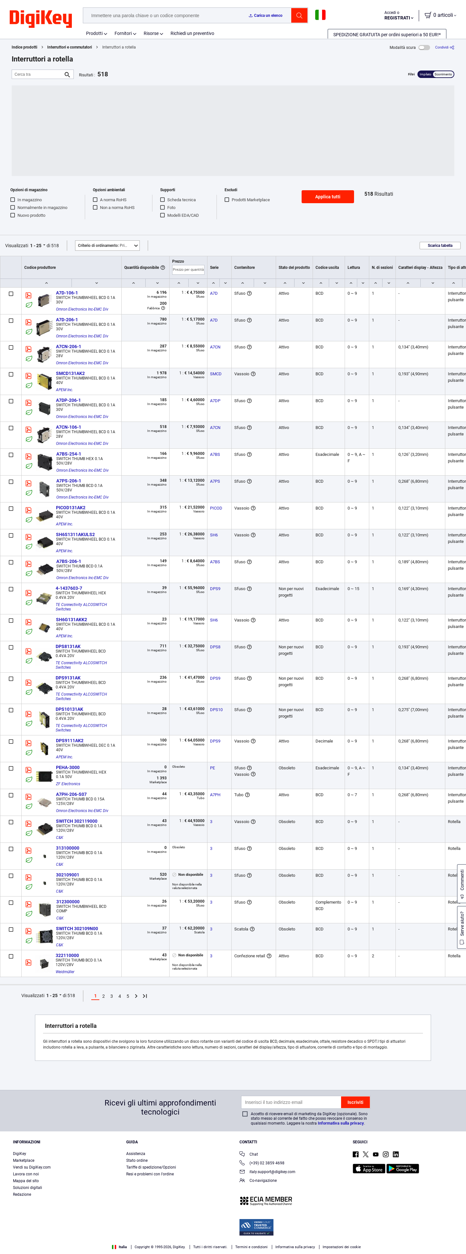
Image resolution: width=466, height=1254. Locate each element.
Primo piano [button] (108, 245)
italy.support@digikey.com (267, 1172)
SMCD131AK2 (70, 373)
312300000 (68, 901)
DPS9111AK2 (69, 740)
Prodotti (94, 33)
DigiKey (19, 1153)
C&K (59, 837)
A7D (214, 293)
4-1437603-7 (69, 588)
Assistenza (135, 1153)
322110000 (67, 955)
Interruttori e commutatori (69, 47)
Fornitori (123, 33)
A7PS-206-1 (68, 480)
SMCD (216, 373)
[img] (41, 19)
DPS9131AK (68, 677)
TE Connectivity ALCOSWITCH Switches (82, 606)
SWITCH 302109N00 (77, 928)
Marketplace (23, 1160)
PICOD (216, 508)
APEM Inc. (64, 390)
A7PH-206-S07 (71, 794)
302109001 (67, 874)
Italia (119, 1247)
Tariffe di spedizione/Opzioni (151, 1167)
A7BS (215, 454)
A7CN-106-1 (68, 427)
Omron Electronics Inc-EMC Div (82, 309)
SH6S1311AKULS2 (75, 534)
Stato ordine (137, 1160)
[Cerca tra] (37, 74)
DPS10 (216, 709)
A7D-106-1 (67, 292)
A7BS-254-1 (68, 453)
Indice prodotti (24, 47)
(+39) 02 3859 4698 (261, 1163)
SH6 (214, 535)
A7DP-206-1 (68, 400)
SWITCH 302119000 (76, 821)
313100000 (67, 848)
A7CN (215, 347)
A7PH (215, 794)
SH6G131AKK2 (71, 619)
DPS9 (215, 588)
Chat (248, 1155)
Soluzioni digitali (27, 1187)
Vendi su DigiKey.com (32, 1167)
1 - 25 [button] (35, 245)
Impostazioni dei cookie (342, 1247)
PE (212, 767)
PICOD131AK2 (70, 507)
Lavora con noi (26, 1174)
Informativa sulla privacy (341, 1123)
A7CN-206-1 (68, 346)
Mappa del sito (26, 1181)
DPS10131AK (69, 709)
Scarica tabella (440, 245)
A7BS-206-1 (68, 561)
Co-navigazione (258, 1181)
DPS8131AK (68, 646)
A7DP (215, 400)
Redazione (22, 1194)
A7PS (215, 481)
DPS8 (215, 646)
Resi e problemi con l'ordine (150, 1174)
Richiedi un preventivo (192, 33)
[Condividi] (444, 47)
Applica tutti (327, 196)
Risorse (151, 33)
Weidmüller (65, 972)
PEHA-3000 (68, 767)
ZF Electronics (68, 784)
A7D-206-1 (67, 319)
